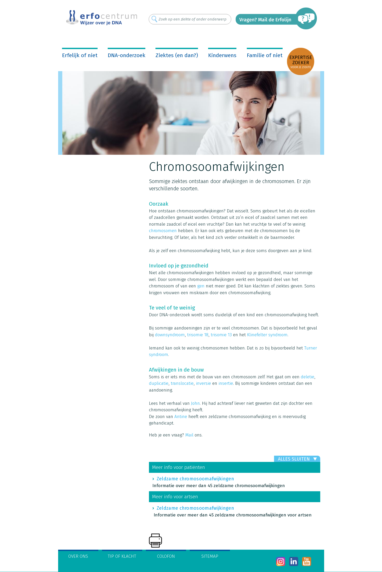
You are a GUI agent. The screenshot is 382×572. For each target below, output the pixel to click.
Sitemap (209, 556)
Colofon (166, 556)
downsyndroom (170, 335)
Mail (189, 435)
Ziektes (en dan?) (176, 55)
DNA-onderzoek (126, 55)
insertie (226, 383)
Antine (180, 416)
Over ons (78, 556)
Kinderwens (222, 55)
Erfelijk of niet (80, 55)
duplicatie (158, 383)
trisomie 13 (221, 335)
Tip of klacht (122, 556)
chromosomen (163, 230)
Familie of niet (265, 55)
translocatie (182, 383)
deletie (307, 377)
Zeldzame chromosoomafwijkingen (195, 479)
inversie (203, 383)
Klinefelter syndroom (267, 335)
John (195, 403)
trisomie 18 (197, 335)
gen (200, 286)
